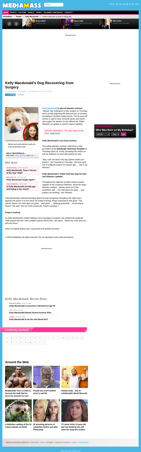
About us (43, 442)
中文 (137, 4)
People (13, 13)
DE (127, 4)
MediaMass (7, 17)
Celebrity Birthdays (53, 13)
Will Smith (117, 21)
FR (120, 4)
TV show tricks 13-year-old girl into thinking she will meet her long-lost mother (73, 427)
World (31, 13)
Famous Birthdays (104, 127)
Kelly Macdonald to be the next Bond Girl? (28, 319)
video (32, 155)
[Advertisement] (70, 56)
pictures (23, 155)
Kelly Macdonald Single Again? (20, 180)
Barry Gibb (78, 21)
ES (124, 4)
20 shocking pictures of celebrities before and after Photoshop (45, 427)
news (17, 155)
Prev (9, 24)
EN (117, 4)
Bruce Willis (41, 21)
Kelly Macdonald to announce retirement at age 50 (32, 306)
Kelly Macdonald (31, 17)
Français (20, 95)
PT (133, 4)
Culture (22, 13)
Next (16, 24)
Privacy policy (83, 442)
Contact (69, 13)
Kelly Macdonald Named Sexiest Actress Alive (30, 313)
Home (5, 13)
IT (130, 4)
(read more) (55, 133)
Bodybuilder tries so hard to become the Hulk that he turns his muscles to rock (18, 393)
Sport (39, 13)
